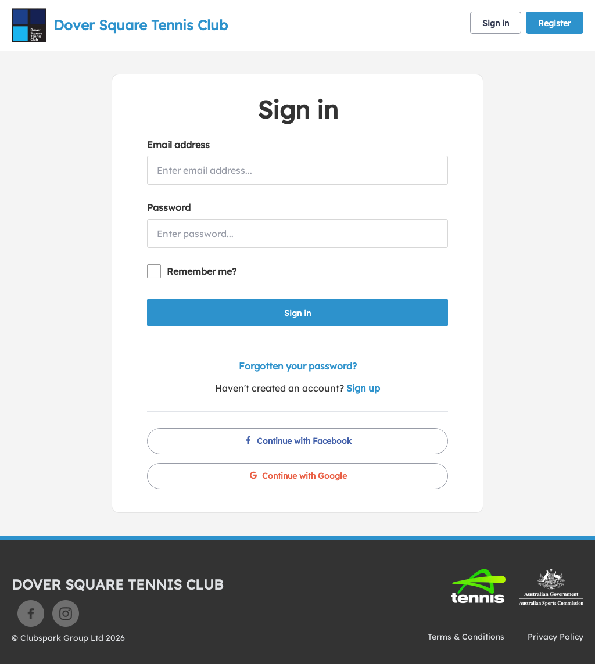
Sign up (363, 388)
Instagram (65, 613)
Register (554, 23)
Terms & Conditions (466, 636)
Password (169, 207)
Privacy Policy (555, 636)
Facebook (30, 613)
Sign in (495, 23)
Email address (178, 144)
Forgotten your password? (298, 366)
